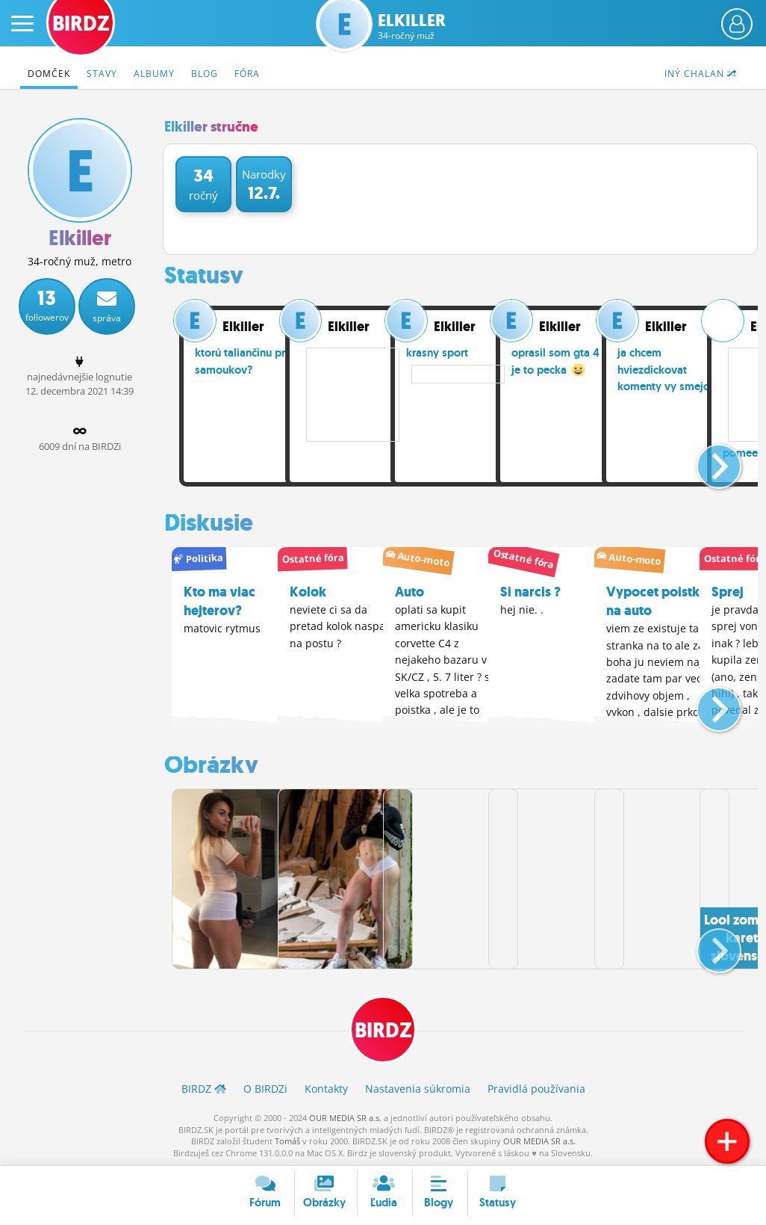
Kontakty (326, 1088)
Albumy (154, 73)
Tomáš (287, 1140)
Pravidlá (536, 1088)
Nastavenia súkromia (417, 1088)
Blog (204, 73)
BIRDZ (383, 1029)
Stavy (102, 73)
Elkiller (412, 26)
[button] (707, 460)
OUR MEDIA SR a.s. (345, 1117)
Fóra (247, 73)
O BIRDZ (265, 1088)
